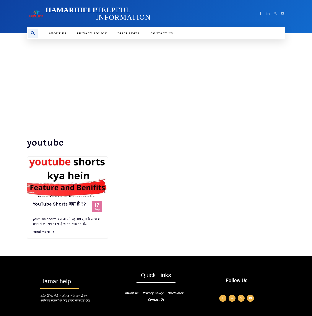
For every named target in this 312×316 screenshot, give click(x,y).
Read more (44, 232)
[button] (33, 33)
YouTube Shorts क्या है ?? (59, 204)
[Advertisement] (156, 72)
